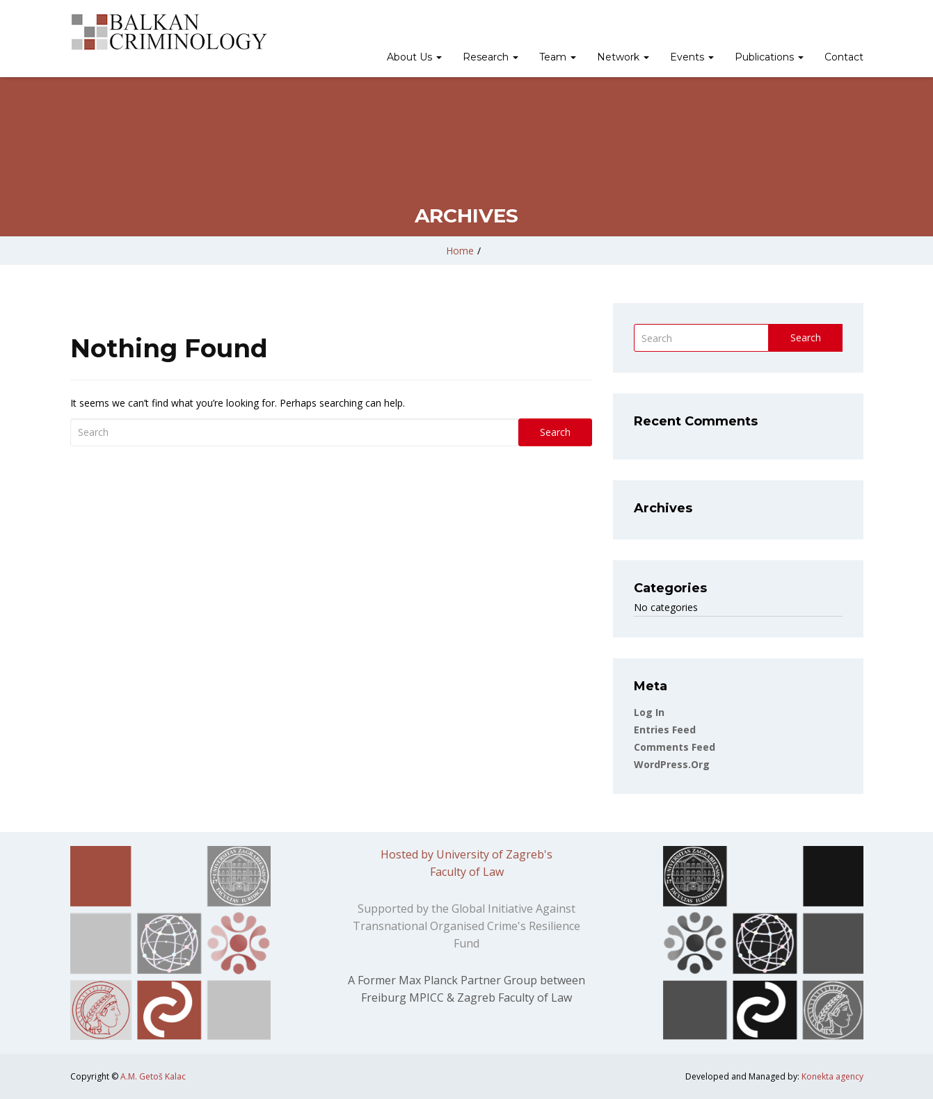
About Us (414, 57)
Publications (769, 57)
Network (623, 57)
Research (490, 57)
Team (557, 57)
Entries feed (665, 729)
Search (555, 432)
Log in (649, 712)
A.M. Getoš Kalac (153, 1076)
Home (460, 250)
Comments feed (674, 747)
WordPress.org (672, 764)
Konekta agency (832, 1076)
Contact (843, 57)
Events (692, 57)
